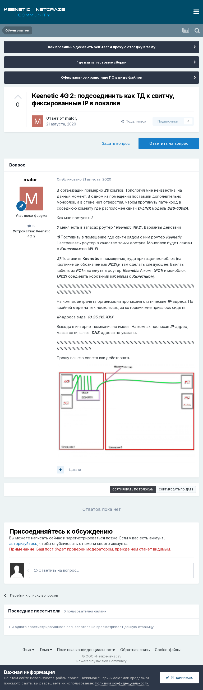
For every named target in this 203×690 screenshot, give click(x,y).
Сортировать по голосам (133, 489)
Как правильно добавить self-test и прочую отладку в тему (101, 47)
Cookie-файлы (168, 649)
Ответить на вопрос (168, 143)
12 (31, 226)
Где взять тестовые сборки (101, 62)
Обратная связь (135, 649)
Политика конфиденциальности (86, 649)
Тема (45, 649)
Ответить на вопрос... (56, 570)
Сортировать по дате (176, 489)
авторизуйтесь (23, 543)
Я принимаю (179, 677)
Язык (28, 649)
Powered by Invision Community (101, 661)
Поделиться (133, 121)
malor (70, 118)
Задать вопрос (116, 143)
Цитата (75, 469)
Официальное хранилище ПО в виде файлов (101, 77)
